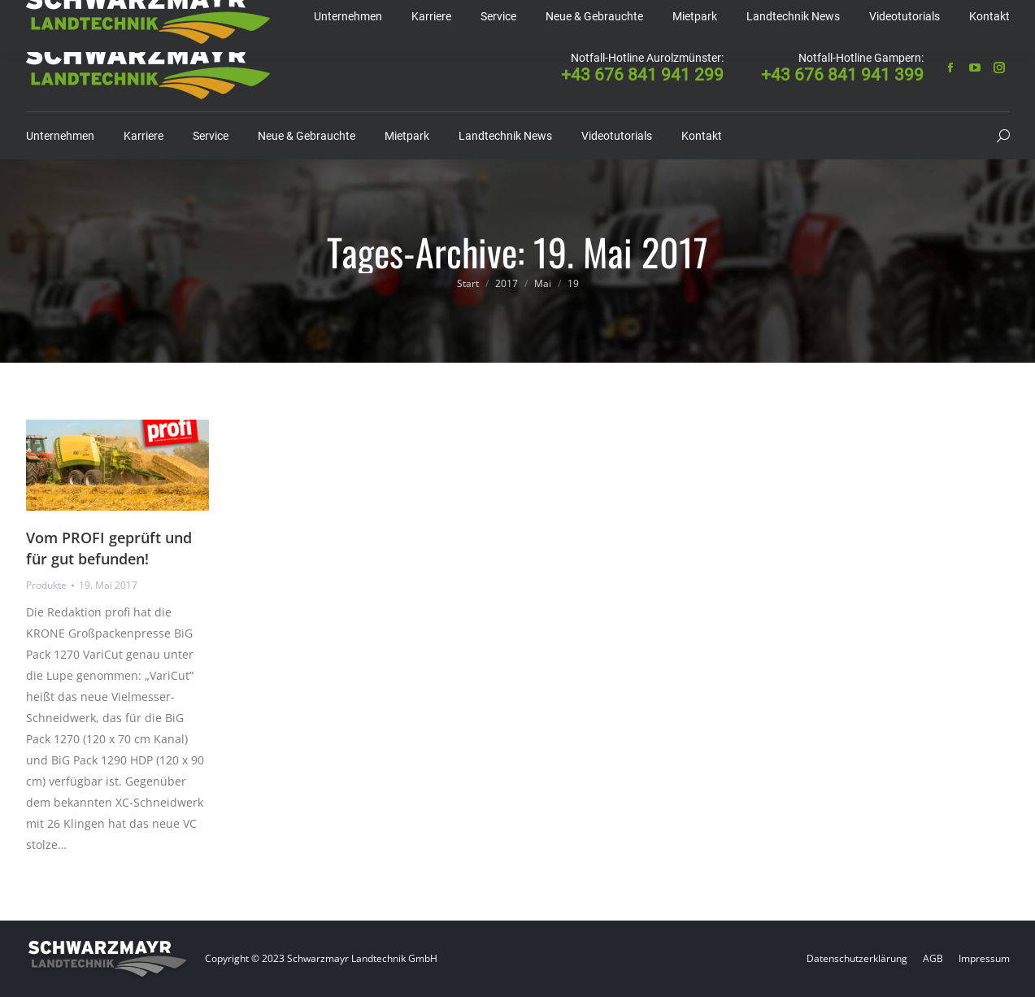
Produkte (46, 585)
